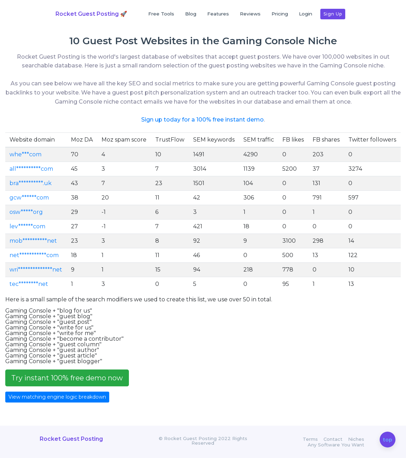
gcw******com (29, 197)
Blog (190, 14)
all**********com (31, 168)
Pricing (279, 14)
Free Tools (161, 14)
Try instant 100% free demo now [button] (67, 378)
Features (218, 14)
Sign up (332, 14)
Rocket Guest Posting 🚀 (91, 14)
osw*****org (26, 212)
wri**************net (35, 269)
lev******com (27, 226)
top (388, 440)
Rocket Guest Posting (71, 439)
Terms (310, 439)
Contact (332, 439)
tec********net (28, 284)
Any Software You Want (336, 445)
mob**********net (33, 240)
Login (305, 14)
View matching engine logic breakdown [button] (57, 397)
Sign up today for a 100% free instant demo (202, 119)
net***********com (34, 255)
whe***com (25, 154)
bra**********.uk (30, 183)
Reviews (250, 14)
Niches (356, 439)
